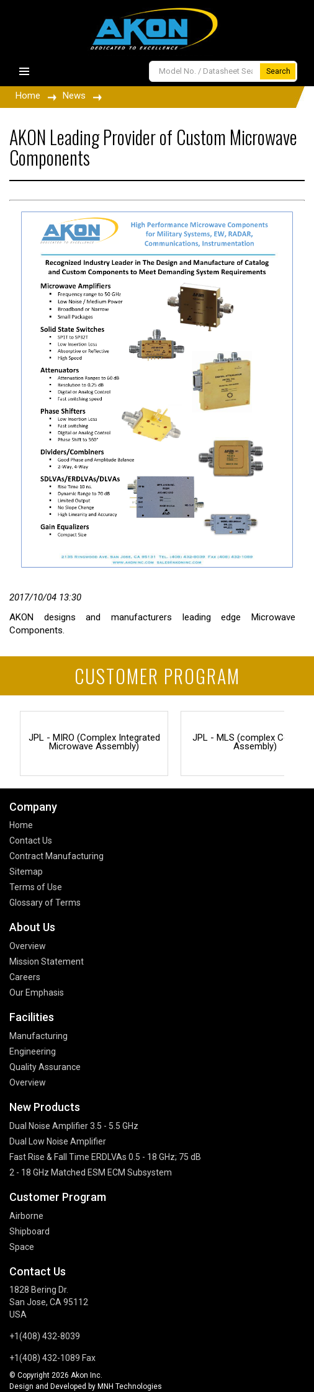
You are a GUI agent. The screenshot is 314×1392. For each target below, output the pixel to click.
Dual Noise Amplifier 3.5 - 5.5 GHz (73, 1126)
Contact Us (30, 840)
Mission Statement (46, 961)
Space (21, 1247)
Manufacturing (38, 1036)
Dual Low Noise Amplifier (57, 1141)
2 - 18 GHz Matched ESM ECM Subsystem (90, 1172)
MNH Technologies (129, 1386)
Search (278, 71)
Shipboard (29, 1231)
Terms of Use (35, 887)
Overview (27, 946)
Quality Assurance (45, 1067)
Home (28, 95)
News (74, 95)
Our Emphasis (36, 992)
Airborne (26, 1216)
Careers (24, 977)
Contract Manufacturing (56, 856)
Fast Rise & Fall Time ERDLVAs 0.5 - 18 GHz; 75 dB (105, 1157)
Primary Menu (24, 71)
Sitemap (26, 872)
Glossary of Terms (45, 903)
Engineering (32, 1051)
